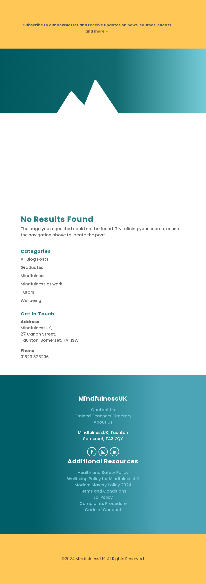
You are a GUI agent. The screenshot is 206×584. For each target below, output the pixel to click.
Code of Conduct (103, 510)
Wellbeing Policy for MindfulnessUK (103, 479)
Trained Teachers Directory (103, 416)
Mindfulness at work (41, 284)
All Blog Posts (34, 259)
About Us (103, 422)
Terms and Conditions (103, 491)
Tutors (27, 292)
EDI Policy (103, 497)
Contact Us (103, 410)
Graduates (32, 267)
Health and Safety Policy (103, 473)
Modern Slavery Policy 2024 (103, 485)
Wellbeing (31, 300)
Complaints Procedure (103, 504)
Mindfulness (33, 276)
